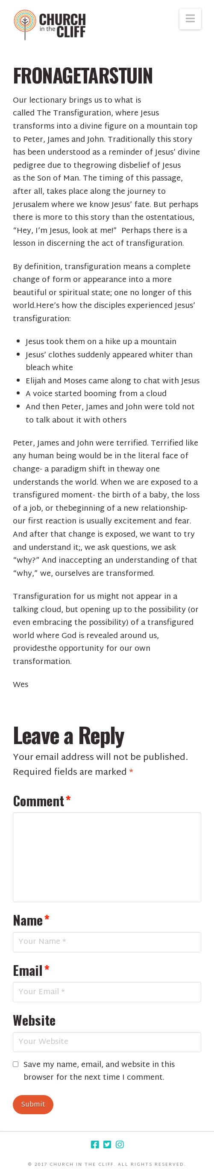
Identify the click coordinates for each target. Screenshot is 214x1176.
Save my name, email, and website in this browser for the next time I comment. (99, 1072)
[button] (190, 19)
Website (34, 1019)
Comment (42, 800)
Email (31, 970)
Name (31, 919)
